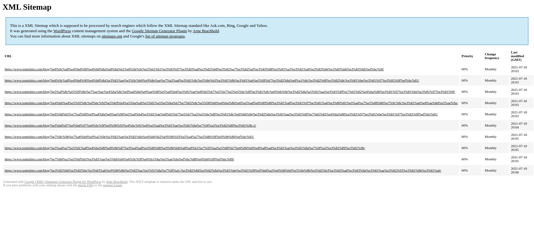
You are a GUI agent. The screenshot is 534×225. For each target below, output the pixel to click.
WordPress (62, 30)
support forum (112, 185)
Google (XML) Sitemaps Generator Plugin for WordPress (62, 181)
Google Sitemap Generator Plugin (159, 30)
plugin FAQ (85, 185)
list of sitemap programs (165, 36)
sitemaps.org (112, 36)
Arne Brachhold (206, 30)
